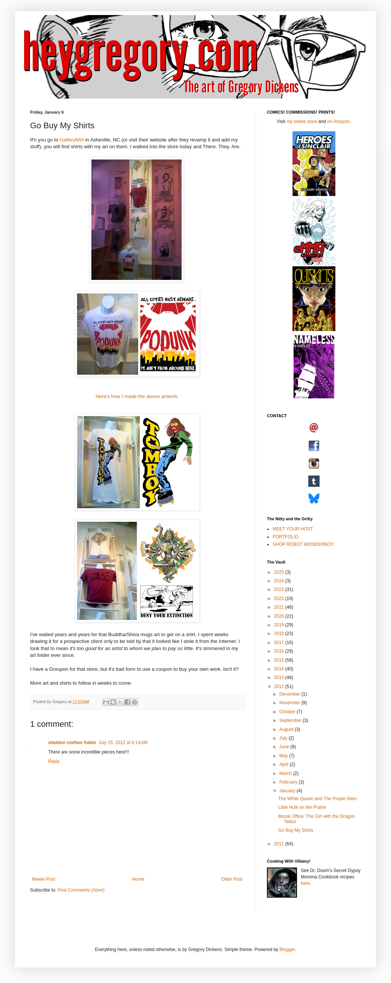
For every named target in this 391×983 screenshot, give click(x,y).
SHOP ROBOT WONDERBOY (303, 544)
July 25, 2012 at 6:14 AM (123, 742)
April (284, 764)
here (305, 883)
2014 (279, 669)
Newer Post (43, 879)
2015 (279, 660)
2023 (279, 589)
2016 (279, 651)
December (290, 694)
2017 (279, 642)
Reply (54, 761)
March (286, 773)
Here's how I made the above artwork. (137, 396)
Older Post (231, 879)
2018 (279, 633)
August (287, 729)
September (291, 720)
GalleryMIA (72, 140)
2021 (279, 607)
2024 (279, 580)
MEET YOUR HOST (293, 529)
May (284, 755)
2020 (279, 616)
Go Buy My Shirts (295, 830)
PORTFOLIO (286, 536)
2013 (279, 677)
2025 (279, 572)
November (290, 702)
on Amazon (338, 121)
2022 (279, 598)
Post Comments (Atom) (81, 890)
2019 (279, 624)
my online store (301, 121)
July (284, 738)
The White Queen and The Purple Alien (317, 798)
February (289, 782)
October (288, 711)
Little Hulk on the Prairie (302, 807)
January (288, 790)
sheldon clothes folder (72, 742)
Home (138, 879)
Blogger (287, 949)
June (284, 746)
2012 (279, 686)
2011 (279, 843)
